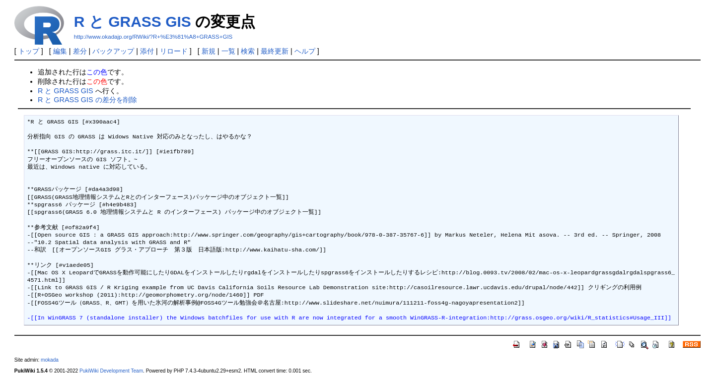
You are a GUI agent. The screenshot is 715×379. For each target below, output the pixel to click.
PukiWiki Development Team (111, 371)
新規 (208, 51)
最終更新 (274, 51)
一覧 (228, 51)
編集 (60, 51)
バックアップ (113, 51)
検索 (248, 51)
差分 (80, 51)
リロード (174, 51)
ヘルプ (304, 51)
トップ (28, 51)
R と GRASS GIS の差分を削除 (87, 100)
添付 (147, 51)
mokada (50, 360)
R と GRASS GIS (132, 21)
